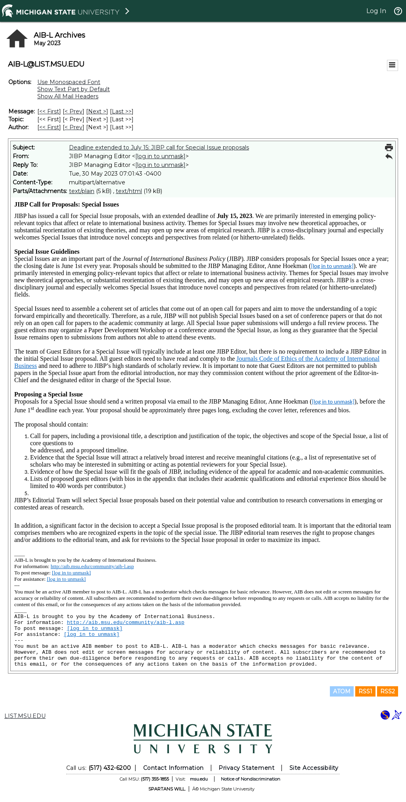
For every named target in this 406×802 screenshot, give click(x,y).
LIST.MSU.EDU (25, 716)
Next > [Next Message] (97, 111)
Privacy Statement (246, 767)
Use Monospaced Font (68, 82)
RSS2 (387, 691)
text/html (129, 191)
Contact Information (173, 767)
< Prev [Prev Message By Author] (73, 127)
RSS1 (365, 691)
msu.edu (199, 779)
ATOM (341, 691)
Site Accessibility (314, 767)
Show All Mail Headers (67, 96)
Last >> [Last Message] (122, 111)
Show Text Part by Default (73, 89)
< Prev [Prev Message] (73, 111)
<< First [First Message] (49, 111)
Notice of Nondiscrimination (250, 779)
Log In (376, 11)
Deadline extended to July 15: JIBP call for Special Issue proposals (159, 147)
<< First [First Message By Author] (49, 127)
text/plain (81, 191)
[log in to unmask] (160, 156)
